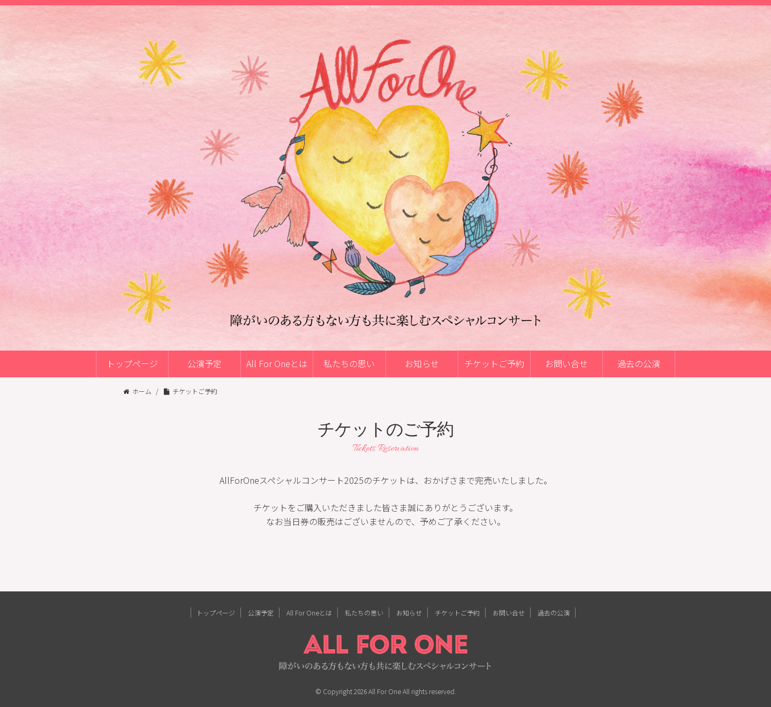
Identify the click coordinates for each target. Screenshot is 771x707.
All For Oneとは (276, 363)
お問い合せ (566, 363)
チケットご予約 (494, 363)
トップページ (132, 363)
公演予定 (204, 363)
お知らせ (422, 363)
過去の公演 (638, 363)
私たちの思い (349, 363)
